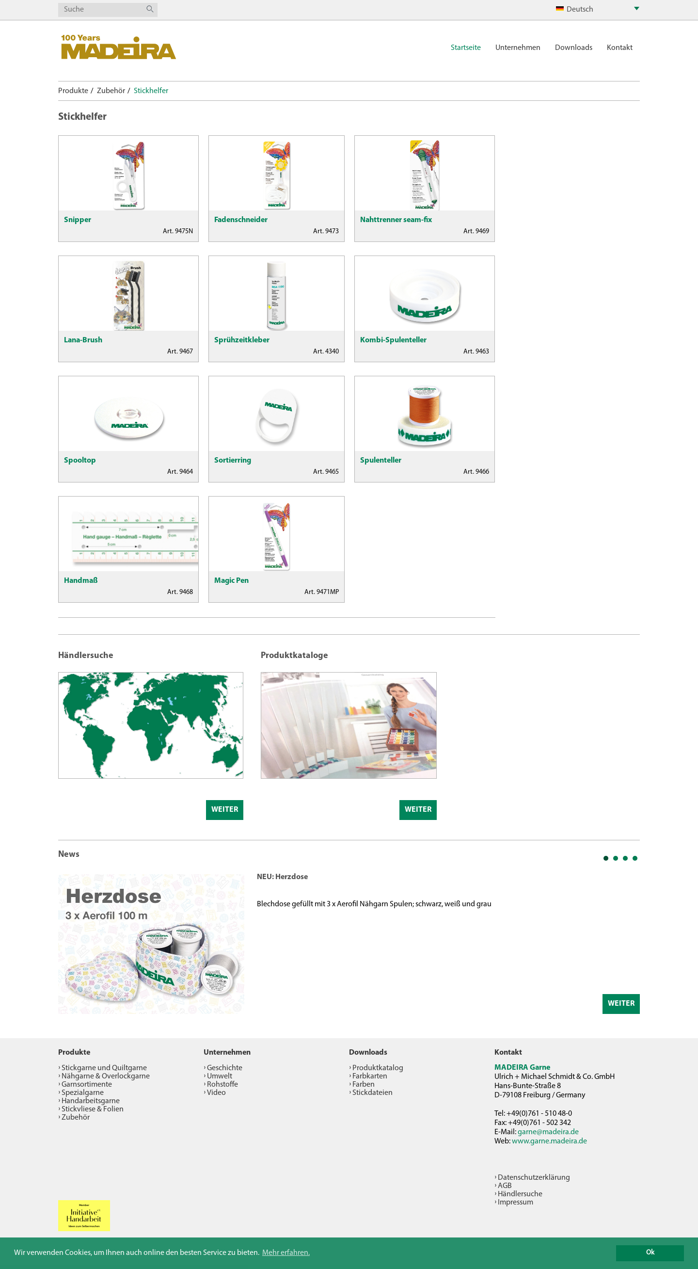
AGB (505, 1186)
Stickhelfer (151, 91)
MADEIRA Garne (522, 1068)
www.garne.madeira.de (549, 1141)
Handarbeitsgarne (91, 1101)
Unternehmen (517, 48)
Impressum (515, 1202)
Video (216, 1093)
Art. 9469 (476, 231)
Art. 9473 (326, 231)
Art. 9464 (180, 472)
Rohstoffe (222, 1085)
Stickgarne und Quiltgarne (104, 1068)
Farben (363, 1085)
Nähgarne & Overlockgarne (106, 1076)
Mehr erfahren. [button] (286, 1253)
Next (627, 943)
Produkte (73, 91)
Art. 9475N (178, 231)
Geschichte (224, 1068)
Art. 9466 (476, 472)
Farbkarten (369, 1076)
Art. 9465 (326, 472)
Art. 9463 (476, 351)
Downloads (573, 48)
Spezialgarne (83, 1093)
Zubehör (111, 91)
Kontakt (620, 48)
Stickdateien (372, 1093)
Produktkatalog (377, 1068)
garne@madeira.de (548, 1132)
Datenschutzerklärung (534, 1178)
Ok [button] (650, 1252)
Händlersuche (520, 1194)
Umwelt (219, 1076)
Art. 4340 (326, 351)
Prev (71, 943)
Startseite (466, 48)
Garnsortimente (87, 1085)
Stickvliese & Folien (93, 1109)
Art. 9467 (180, 351)
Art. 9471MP (321, 592)
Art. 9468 (180, 592)
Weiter (224, 810)
